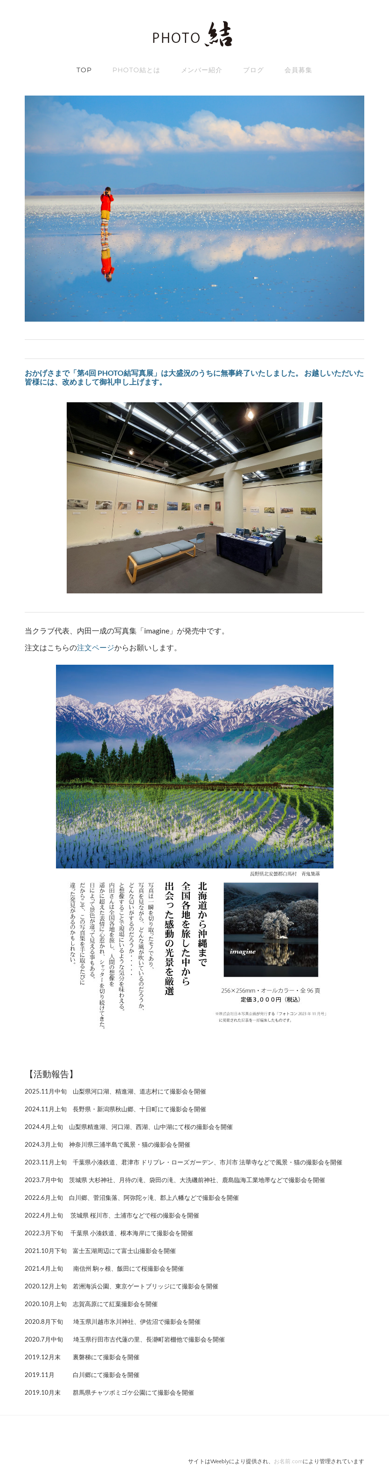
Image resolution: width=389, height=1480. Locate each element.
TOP (84, 70)
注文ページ (95, 647)
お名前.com (288, 1462)
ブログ (253, 70)
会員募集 (299, 70)
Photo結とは (136, 70)
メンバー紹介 (202, 70)
